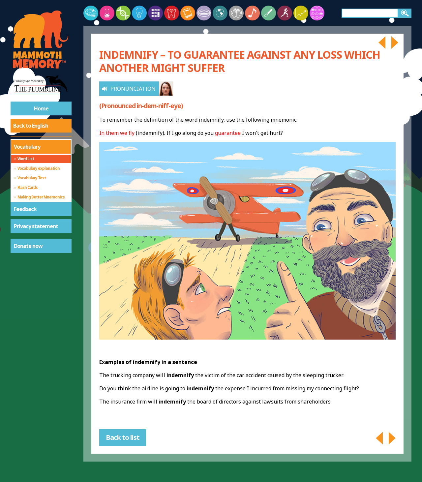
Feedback (25, 209)
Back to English (30, 125)
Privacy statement (36, 226)
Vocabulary (27, 146)
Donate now (28, 246)
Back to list (122, 437)
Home (41, 108)
